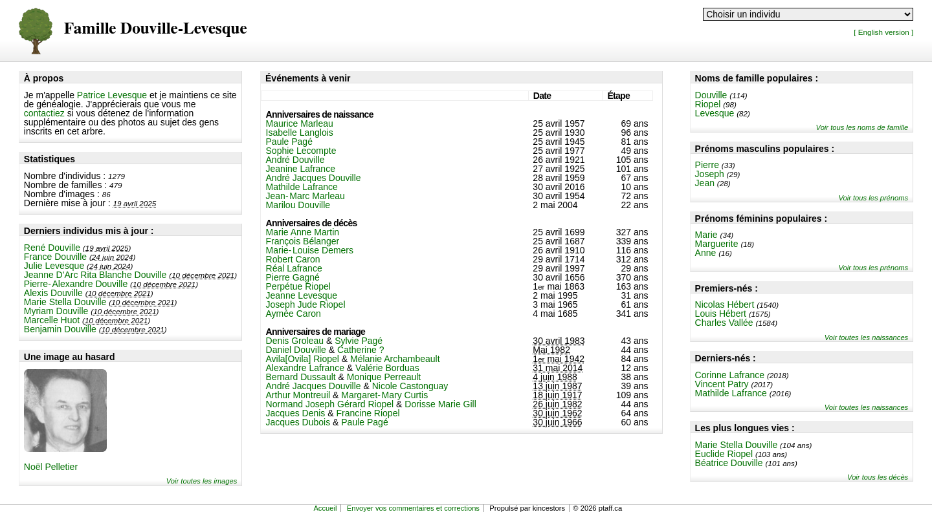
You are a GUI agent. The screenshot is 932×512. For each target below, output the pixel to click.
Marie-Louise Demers (310, 250)
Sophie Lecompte (301, 150)
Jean (705, 183)
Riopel (708, 104)
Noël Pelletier (51, 467)
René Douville (52, 247)
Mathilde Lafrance (731, 393)
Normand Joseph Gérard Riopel (330, 404)
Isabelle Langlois (299, 132)
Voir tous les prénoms (873, 198)
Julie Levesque (54, 266)
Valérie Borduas (387, 368)
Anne (705, 253)
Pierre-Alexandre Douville (76, 284)
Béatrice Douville (729, 463)
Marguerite (716, 244)
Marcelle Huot (52, 320)
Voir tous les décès (877, 477)
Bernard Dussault (301, 377)
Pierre (707, 165)
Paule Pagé (289, 141)
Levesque (715, 113)
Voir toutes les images (202, 481)
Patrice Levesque (112, 95)
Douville (711, 95)
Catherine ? (360, 350)
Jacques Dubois (298, 422)
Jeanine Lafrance (300, 169)
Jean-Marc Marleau (305, 196)
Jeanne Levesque (302, 295)
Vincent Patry (722, 384)
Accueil (325, 508)
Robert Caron (293, 259)
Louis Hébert (720, 313)
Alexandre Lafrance (305, 368)
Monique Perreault (384, 377)
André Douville (295, 160)
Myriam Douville (56, 311)
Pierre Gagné (293, 277)
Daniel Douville (296, 350)
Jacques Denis (296, 413)
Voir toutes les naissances (867, 337)
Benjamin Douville (60, 329)
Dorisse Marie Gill (440, 404)
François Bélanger (303, 241)
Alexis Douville (53, 293)
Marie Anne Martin (303, 232)
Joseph (709, 174)
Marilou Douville (298, 205)
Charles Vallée (724, 322)
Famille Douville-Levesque (155, 29)
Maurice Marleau (299, 123)
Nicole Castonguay (410, 386)
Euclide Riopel (724, 454)
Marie (706, 234)
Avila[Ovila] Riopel (302, 359)
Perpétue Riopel (298, 286)
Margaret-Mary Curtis (384, 395)
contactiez (44, 113)
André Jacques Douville (313, 178)
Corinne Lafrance (729, 375)
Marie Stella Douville (65, 302)
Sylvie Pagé (359, 341)
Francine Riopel (367, 413)
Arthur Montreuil (298, 395)
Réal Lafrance (294, 268)
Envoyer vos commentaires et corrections (413, 508)
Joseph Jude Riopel (306, 304)
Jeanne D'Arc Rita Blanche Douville (95, 275)
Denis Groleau (295, 341)
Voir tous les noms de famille (862, 127)
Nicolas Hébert (725, 304)
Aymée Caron (293, 313)
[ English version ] (883, 32)
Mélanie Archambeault (395, 359)
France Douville (55, 256)
